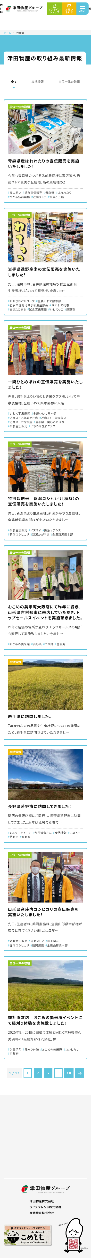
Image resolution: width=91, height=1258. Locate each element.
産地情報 (38, 81)
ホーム (7, 32)
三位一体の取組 (69, 81)
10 (69, 1073)
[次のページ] (79, 1073)
